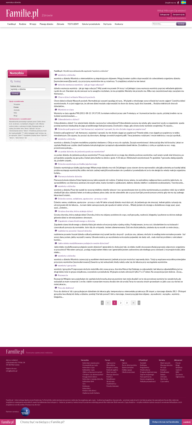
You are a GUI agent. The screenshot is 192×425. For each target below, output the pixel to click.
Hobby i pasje (127, 370)
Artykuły (17, 110)
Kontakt (143, 363)
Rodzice (22, 24)
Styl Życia (164, 379)
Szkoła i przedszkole (91, 24)
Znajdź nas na (172, 2)
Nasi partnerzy (146, 377)
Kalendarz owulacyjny (90, 363)
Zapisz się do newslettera (176, 18)
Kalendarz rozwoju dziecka (92, 379)
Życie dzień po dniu (129, 365)
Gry (84, 384)
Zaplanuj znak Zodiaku (91, 393)
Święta (162, 374)
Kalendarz (86, 388)
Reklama (143, 365)
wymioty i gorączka (67, 265)
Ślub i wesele (111, 372)
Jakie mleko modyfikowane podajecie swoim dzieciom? (83, 243)
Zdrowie (60, 24)
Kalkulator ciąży (88, 370)
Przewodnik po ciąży (90, 365)
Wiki (15, 113)
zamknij (186, 422)
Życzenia (179, 374)
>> (138, 303)
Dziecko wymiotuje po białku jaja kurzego (77, 164)
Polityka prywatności (148, 381)
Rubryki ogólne (112, 370)
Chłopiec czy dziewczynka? (92, 374)
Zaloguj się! (165, 14)
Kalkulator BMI (88, 381)
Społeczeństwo (128, 367)
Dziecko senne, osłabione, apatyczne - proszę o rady (82, 198)
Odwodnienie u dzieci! (68, 119)
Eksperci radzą (112, 367)
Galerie (179, 370)
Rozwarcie (63, 275)
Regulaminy (144, 367)
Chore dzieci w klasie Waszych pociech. (76, 97)
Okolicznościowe (128, 372)
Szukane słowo (15, 86)
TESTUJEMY (73, 24)
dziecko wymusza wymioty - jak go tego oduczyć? (81, 84)
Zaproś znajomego (147, 374)
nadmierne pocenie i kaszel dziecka (75, 231)
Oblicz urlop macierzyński (92, 372)
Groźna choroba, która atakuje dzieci (75, 211)
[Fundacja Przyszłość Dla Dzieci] (24, 412)
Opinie (124, 363)
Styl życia (107, 24)
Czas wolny (164, 381)
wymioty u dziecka (66, 75)
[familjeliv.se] (183, 3)
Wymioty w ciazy (66, 109)
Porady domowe (112, 386)
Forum (16, 107)
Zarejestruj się (178, 14)
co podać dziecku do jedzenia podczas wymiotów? (81, 151)
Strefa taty (110, 381)
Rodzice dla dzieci (89, 391)
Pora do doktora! (66, 288)
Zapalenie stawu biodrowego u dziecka (76, 221)
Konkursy (119, 24)
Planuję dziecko (46, 24)
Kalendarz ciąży (88, 367)
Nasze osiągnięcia (147, 379)
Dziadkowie (110, 379)
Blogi (15, 116)
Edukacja (86, 386)
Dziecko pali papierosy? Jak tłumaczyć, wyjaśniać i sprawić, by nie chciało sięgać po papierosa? (102, 129)
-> (133, 303)
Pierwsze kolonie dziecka (70, 176)
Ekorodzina (110, 365)
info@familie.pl (11, 371)
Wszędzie (17, 104)
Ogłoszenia (110, 363)
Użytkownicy (111, 384)
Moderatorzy (145, 370)
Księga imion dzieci (89, 377)
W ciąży (33, 24)
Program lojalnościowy (148, 372)
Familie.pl (12, 24)
